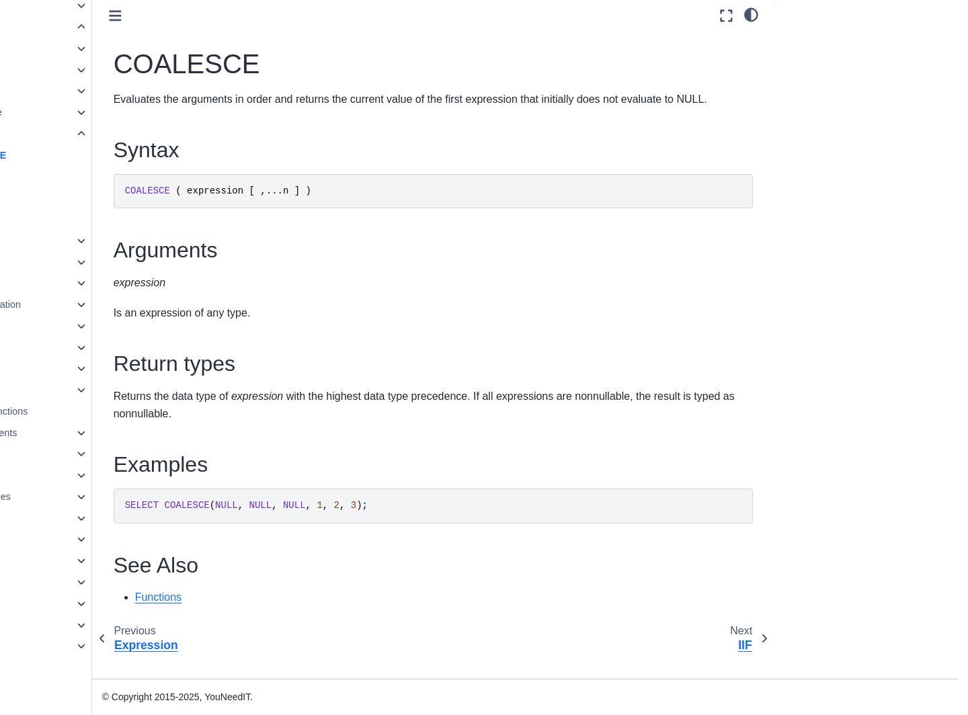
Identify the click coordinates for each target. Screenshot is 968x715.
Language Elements (82, 432)
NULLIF (77, 219)
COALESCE (87, 155)
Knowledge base (63, 645)
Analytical (70, 70)
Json (60, 240)
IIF (66, 176)
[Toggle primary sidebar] (223, 16)
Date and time (80, 112)
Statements (63, 475)
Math (60, 262)
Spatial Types (68, 560)
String (62, 347)
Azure (62, 90)
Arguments (809, 59)
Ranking (67, 326)
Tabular (65, 389)
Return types (813, 78)
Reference (50, 625)
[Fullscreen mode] (726, 16)
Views (52, 518)
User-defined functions (87, 411)
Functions (62, 27)
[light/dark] (751, 14)
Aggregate (72, 48)
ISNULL (77, 197)
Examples (807, 96)
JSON (52, 539)
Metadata (70, 283)
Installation (51, 582)
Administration (58, 603)
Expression (76, 133)
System (66, 368)
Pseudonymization (89, 304)
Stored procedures (78, 496)
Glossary (47, 667)
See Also (805, 115)
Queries (56, 453)
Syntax (801, 41)
